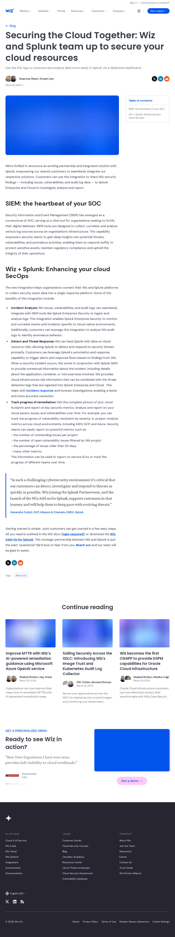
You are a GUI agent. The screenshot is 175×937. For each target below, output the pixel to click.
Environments (13, 867)
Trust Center (126, 867)
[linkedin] (160, 79)
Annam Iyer (46, 78)
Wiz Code (10, 845)
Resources (78, 10)
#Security (21, 575)
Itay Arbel (45, 677)
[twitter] (154, 79)
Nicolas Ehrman (101, 682)
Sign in (133, 2)
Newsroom (125, 851)
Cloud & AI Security (16, 840)
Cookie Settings (161, 921)
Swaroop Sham (28, 78)
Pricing (61, 10)
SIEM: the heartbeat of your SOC (147, 108)
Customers (99, 10)
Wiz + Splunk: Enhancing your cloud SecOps (145, 116)
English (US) (16, 893)
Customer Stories (72, 840)
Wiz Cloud (11, 851)
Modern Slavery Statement (134, 921)
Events (123, 856)
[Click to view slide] (12, 784)
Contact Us (125, 862)
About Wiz (125, 840)
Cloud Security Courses (75, 845)
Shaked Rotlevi (28, 677)
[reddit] (167, 79)
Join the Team (127, 845)
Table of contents (140, 100)
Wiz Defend (11, 856)
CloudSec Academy (73, 856)
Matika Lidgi (161, 677)
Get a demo (158, 10)
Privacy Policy (90, 921)
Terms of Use (109, 921)
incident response (39, 391)
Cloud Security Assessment (77, 873)
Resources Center (72, 862)
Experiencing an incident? (155, 2)
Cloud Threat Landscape (76, 867)
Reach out (83, 545)
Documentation (14, 873)
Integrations (11, 862)
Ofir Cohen (83, 682)
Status (75, 921)
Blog (10, 26)
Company (119, 10)
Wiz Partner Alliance (130, 873)
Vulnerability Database (75, 878)
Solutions (44, 10)
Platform (26, 10)
